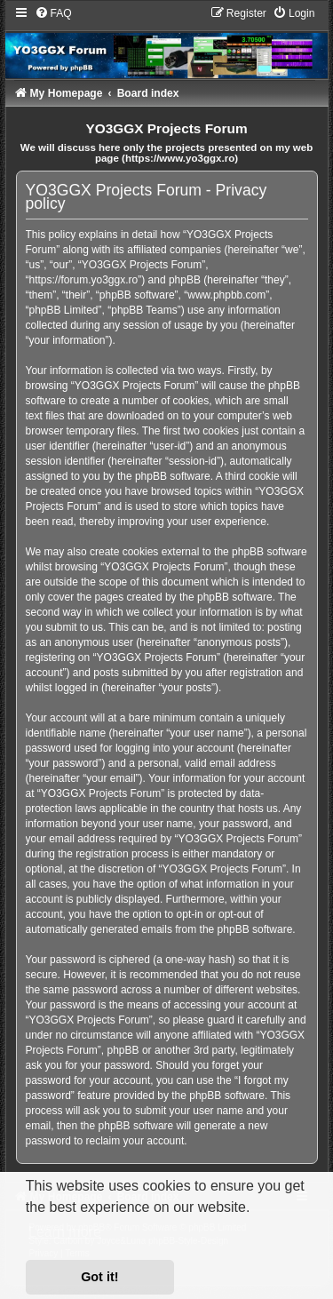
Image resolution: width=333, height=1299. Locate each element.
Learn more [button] (64, 1231)
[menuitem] (53, 13)
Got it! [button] (99, 1277)
